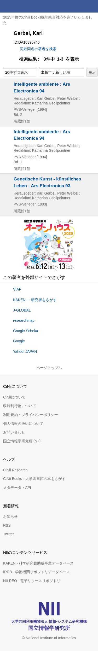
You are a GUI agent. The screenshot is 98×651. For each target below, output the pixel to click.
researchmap (23, 320)
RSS (7, 525)
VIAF (17, 289)
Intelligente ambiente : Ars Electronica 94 (42, 87)
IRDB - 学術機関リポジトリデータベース (36, 572)
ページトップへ (49, 368)
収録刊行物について (19, 406)
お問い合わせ (14, 432)
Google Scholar (25, 331)
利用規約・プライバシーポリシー (30, 415)
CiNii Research (15, 470)
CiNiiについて (14, 397)
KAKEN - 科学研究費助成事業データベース (38, 563)
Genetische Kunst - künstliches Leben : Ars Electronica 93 (47, 182)
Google (19, 341)
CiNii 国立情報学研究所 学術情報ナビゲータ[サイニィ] (23, 6)
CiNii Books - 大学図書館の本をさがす (34, 479)
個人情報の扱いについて (23, 423)
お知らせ (10, 516)
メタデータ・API (17, 487)
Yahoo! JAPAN (25, 351)
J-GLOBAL (22, 310)
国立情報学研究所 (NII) (22, 441)
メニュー (91, 6)
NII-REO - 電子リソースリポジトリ (31, 581)
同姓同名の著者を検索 (38, 49)
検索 (79, 6)
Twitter (8, 534)
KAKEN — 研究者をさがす (35, 300)
